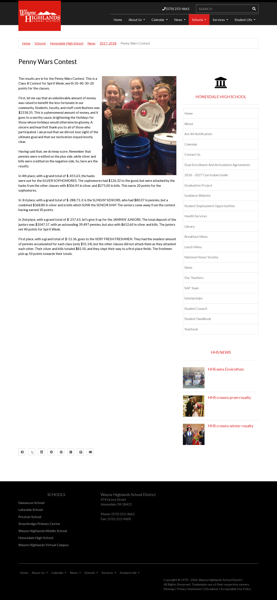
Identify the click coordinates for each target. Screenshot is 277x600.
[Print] (80, 451)
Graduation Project (198, 185)
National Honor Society (201, 257)
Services (219, 20)
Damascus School (31, 503)
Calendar (158, 20)
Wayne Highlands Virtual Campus (43, 545)
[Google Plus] (70, 451)
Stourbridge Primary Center (39, 524)
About (188, 124)
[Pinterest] (60, 451)
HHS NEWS (221, 352)
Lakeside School (30, 510)
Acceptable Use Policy (236, 589)
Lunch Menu (193, 247)
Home (118, 20)
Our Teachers (194, 278)
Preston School (29, 517)
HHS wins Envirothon (226, 369)
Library (189, 226)
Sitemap (169, 589)
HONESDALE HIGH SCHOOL (220, 96)
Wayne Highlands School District (221, 580)
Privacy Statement (189, 589)
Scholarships (193, 298)
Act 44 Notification (198, 134)
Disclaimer (211, 589)
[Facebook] (21, 451)
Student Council (195, 308)
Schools (198, 20)
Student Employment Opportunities (209, 206)
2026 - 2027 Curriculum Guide (206, 175)
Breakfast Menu (196, 236)
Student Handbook (197, 319)
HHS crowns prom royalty (229, 397)
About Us (135, 20)
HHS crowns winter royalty (230, 425)
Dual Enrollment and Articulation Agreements (217, 165)
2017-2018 (108, 43)
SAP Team (191, 288)
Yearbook (191, 329)
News (178, 20)
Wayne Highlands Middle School (42, 531)
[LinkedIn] (41, 451)
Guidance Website (197, 195)
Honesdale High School (66, 43)
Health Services (195, 216)
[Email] (90, 451)
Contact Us (192, 154)
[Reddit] (51, 451)
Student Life (244, 20)
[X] (31, 451)
